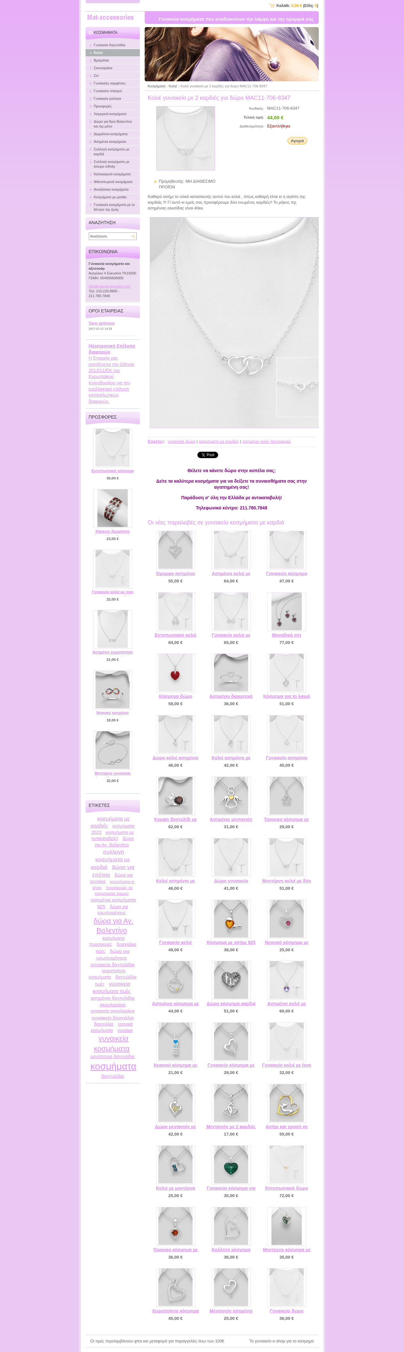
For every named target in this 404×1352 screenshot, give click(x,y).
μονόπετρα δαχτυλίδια (112, 1056)
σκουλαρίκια (113, 1004)
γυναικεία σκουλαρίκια (112, 1010)
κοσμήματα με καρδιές (219, 441)
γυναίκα (125, 1030)
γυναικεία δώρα (181, 441)
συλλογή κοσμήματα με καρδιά (110, 859)
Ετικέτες (156, 441)
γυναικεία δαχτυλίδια (113, 964)
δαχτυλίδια (112, 1076)
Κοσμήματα (156, 86)
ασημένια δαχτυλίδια (112, 998)
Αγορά (297, 140)
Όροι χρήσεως (102, 323)
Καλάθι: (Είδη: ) (297, 6)
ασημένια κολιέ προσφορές (266, 441)
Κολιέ (173, 86)
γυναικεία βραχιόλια (112, 1017)
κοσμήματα (113, 1066)
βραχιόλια (103, 1024)
